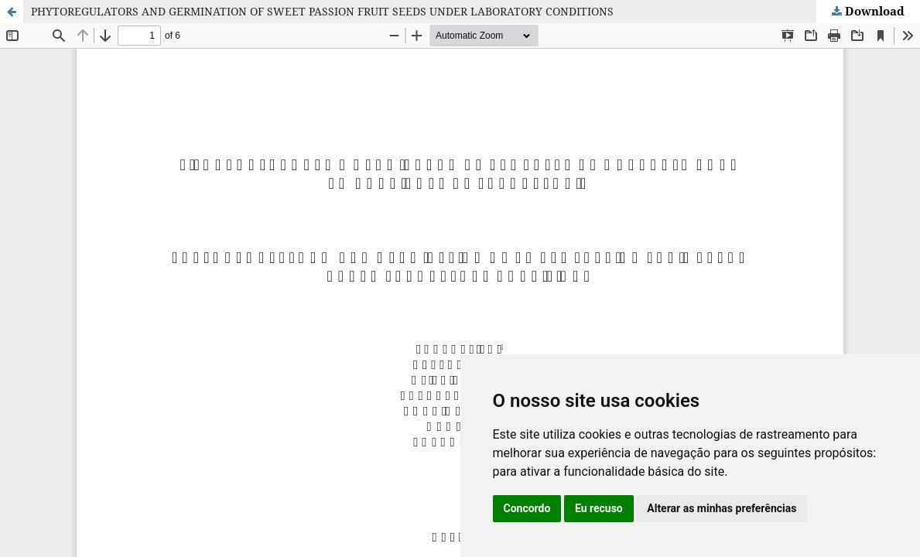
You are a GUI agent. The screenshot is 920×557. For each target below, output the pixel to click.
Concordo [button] (527, 508)
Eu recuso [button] (599, 508)
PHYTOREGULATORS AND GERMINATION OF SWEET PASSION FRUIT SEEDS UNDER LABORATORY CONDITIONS (322, 11)
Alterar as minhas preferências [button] (721, 508)
